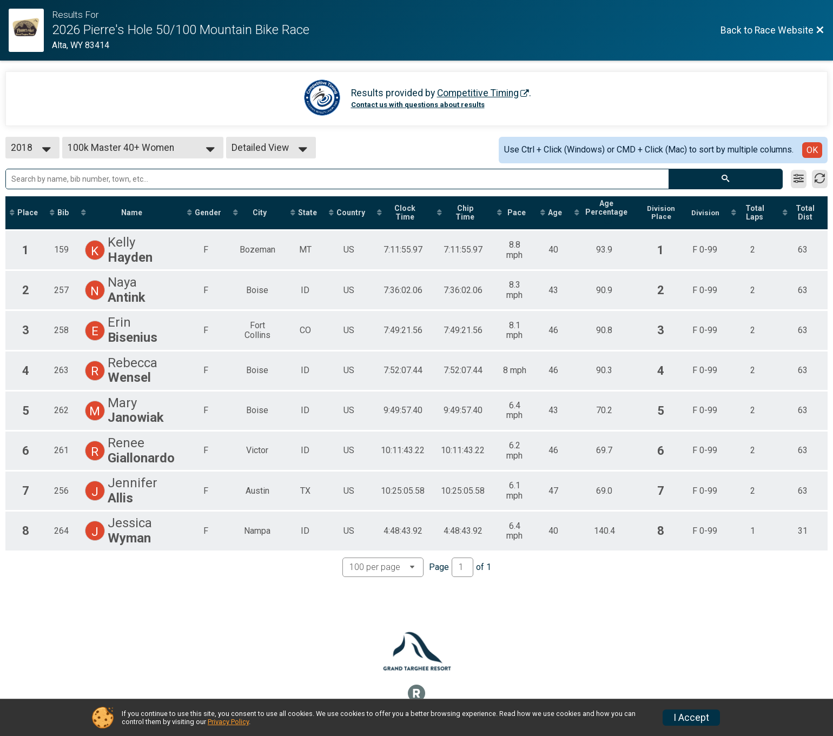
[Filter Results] (798, 179)
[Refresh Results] (820, 179)
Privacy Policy (228, 722)
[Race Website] (30, 30)
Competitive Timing (478, 93)
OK (812, 150)
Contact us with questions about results (418, 105)
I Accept (691, 717)
